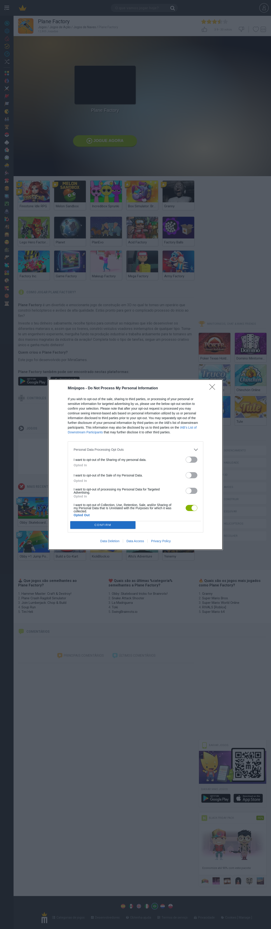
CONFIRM (102, 525)
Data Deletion (109, 541)
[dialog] (135, 465)
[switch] (191, 460)
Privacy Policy (161, 541)
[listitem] (135, 449)
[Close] (213, 388)
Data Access (135, 541)
